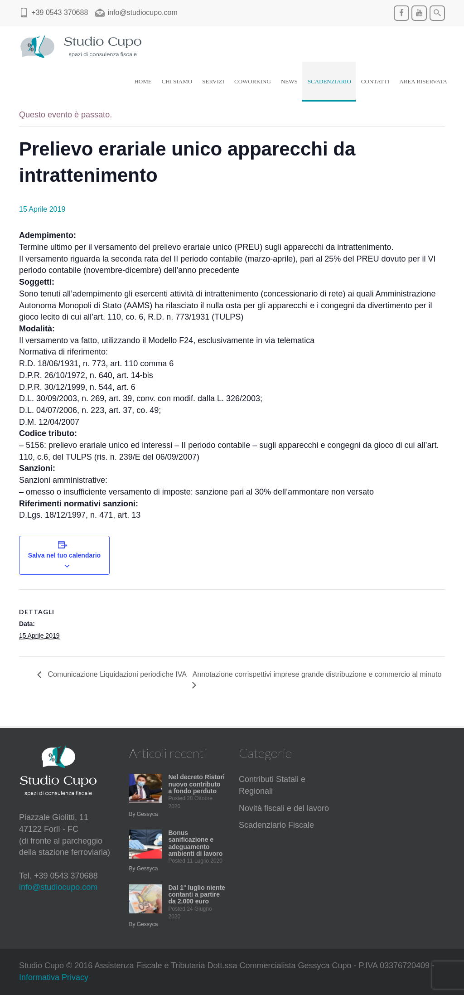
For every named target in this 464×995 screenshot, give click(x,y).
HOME (142, 81)
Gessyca (147, 814)
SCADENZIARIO (329, 81)
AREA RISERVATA (423, 81)
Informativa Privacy (53, 977)
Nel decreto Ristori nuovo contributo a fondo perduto (197, 784)
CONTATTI (375, 81)
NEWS (289, 81)
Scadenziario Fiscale (276, 825)
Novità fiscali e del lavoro (284, 808)
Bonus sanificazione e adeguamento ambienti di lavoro (196, 843)
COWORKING (252, 81)
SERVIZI (213, 81)
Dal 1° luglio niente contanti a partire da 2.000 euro (197, 894)
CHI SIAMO (177, 81)
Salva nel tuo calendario (64, 555)
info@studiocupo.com (58, 887)
